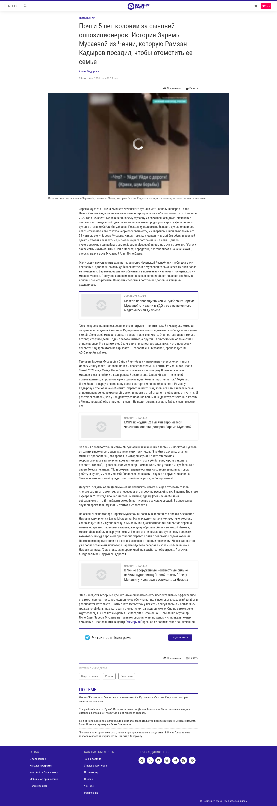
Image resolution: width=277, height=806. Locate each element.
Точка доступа (92, 759)
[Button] (172, 88)
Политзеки (87, 18)
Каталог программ (41, 765)
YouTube (89, 785)
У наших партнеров (95, 765)
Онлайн (88, 779)
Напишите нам (38, 785)
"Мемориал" (134, 622)
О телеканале (38, 759)
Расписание (91, 792)
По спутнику (91, 772)
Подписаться (180, 637)
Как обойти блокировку (44, 772)
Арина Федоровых (90, 71)
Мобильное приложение (44, 779)
